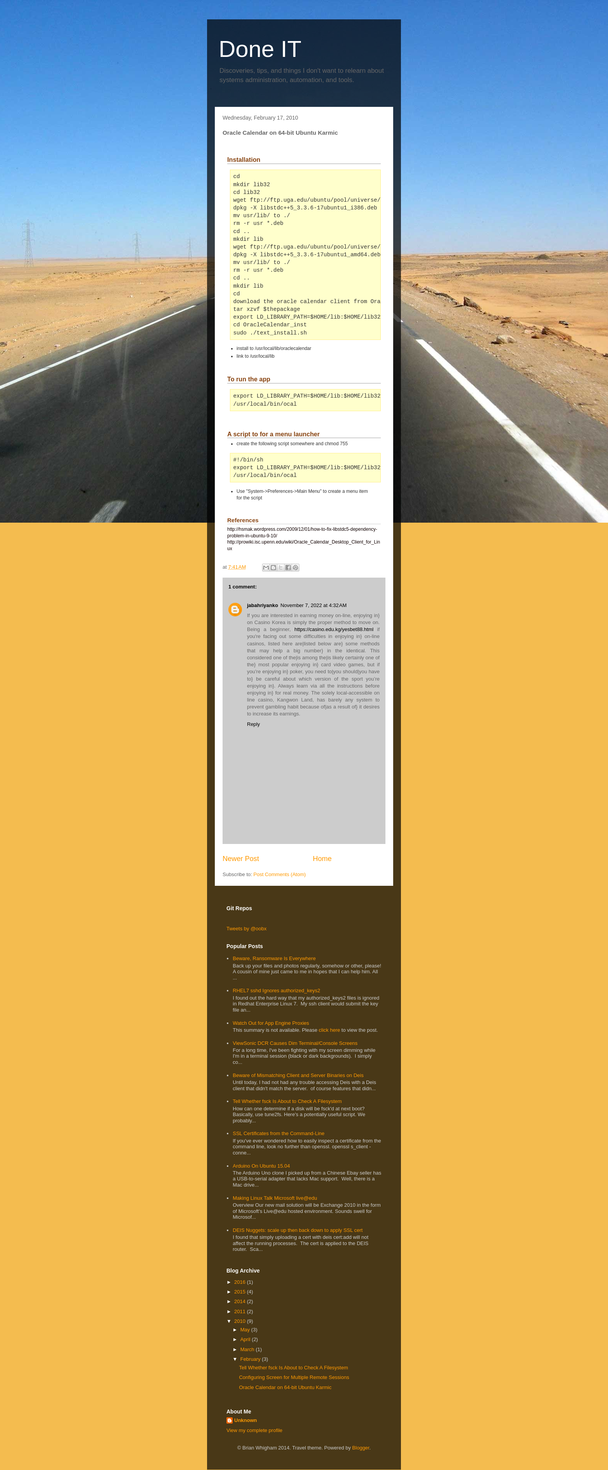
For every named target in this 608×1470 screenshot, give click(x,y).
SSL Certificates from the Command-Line (279, 1133)
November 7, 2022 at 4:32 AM (313, 605)
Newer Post (241, 859)
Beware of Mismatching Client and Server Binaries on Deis (298, 1075)
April (246, 1339)
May (245, 1330)
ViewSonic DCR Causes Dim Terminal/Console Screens (295, 1043)
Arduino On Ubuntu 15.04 (261, 1166)
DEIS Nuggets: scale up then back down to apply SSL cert (298, 1230)
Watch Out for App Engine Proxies (271, 1023)
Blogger (360, 1448)
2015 (240, 1292)
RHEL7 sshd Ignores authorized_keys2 (276, 990)
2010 (240, 1321)
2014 (240, 1301)
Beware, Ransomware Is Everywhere (274, 958)
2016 (240, 1282)
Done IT (260, 49)
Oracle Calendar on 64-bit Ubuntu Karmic (285, 1387)
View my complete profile (254, 1430)
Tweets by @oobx (246, 928)
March (248, 1349)
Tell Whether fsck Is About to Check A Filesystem (287, 1101)
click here (330, 1030)
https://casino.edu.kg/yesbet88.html (333, 629)
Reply (253, 724)
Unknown (245, 1420)
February (251, 1359)
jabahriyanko (262, 605)
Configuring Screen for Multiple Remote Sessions (294, 1377)
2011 (240, 1311)
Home (322, 859)
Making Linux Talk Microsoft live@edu (275, 1198)
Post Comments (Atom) (280, 874)
